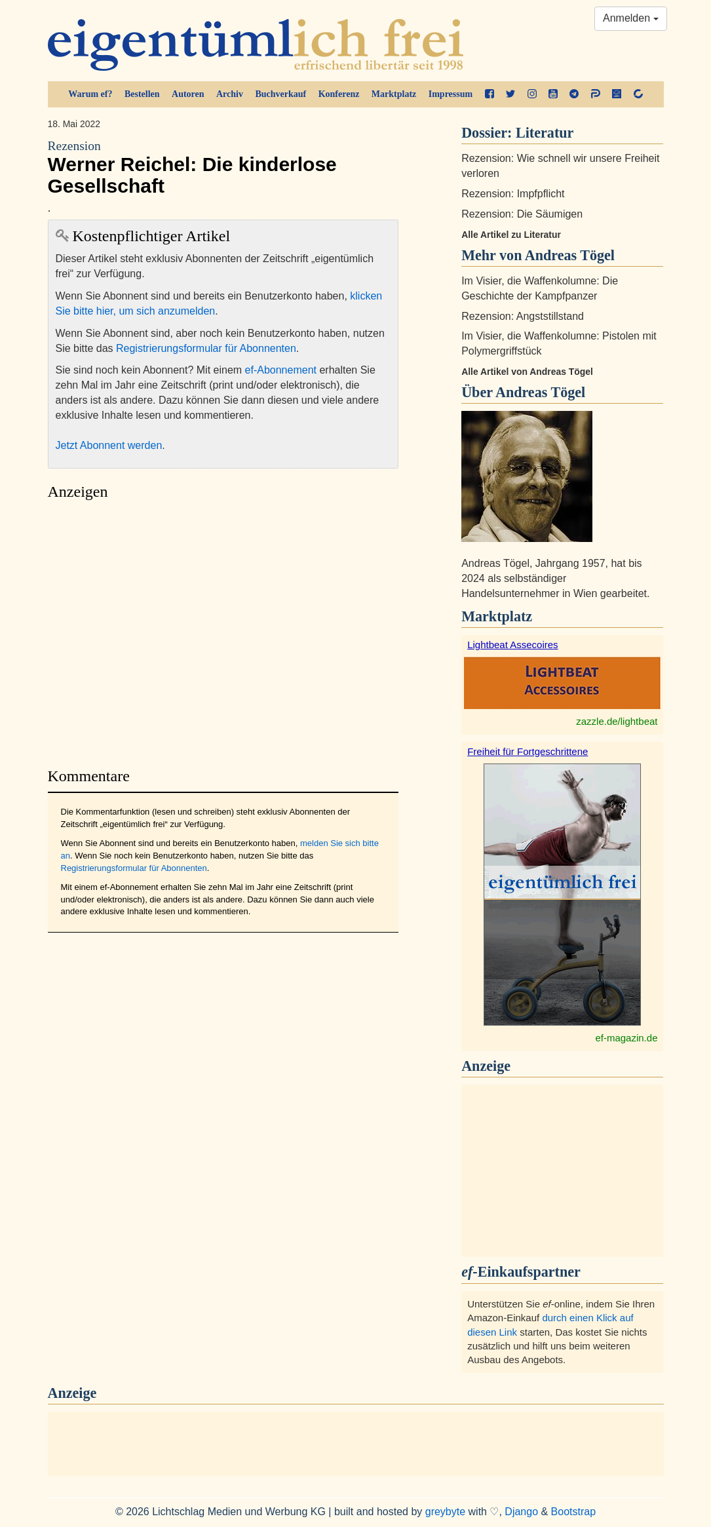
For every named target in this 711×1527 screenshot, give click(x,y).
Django (521, 1511)
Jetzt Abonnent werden (109, 445)
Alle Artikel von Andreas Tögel (527, 371)
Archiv (229, 94)
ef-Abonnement (281, 370)
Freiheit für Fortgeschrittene (527, 751)
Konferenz (339, 94)
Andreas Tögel (540, 392)
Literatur (544, 133)
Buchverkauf (280, 94)
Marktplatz (394, 94)
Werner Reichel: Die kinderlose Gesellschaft (223, 167)
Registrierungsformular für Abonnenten (206, 348)
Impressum (450, 94)
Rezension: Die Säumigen (522, 214)
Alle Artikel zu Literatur (511, 234)
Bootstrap (573, 1511)
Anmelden (631, 18)
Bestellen (142, 94)
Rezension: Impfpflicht (512, 193)
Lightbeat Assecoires (512, 644)
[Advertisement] (223, 630)
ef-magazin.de (626, 1037)
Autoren (188, 94)
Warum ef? (90, 94)
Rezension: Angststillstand (522, 316)
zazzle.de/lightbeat (616, 721)
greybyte (445, 1511)
